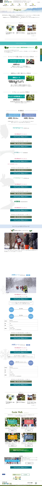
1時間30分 (16, 64)
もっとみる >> (33, 35)
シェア (4, 474)
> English (38, 2)
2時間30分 (16, 99)
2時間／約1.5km (13, 118)
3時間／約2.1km (29, 118)
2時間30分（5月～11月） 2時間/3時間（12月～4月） (16, 81)
